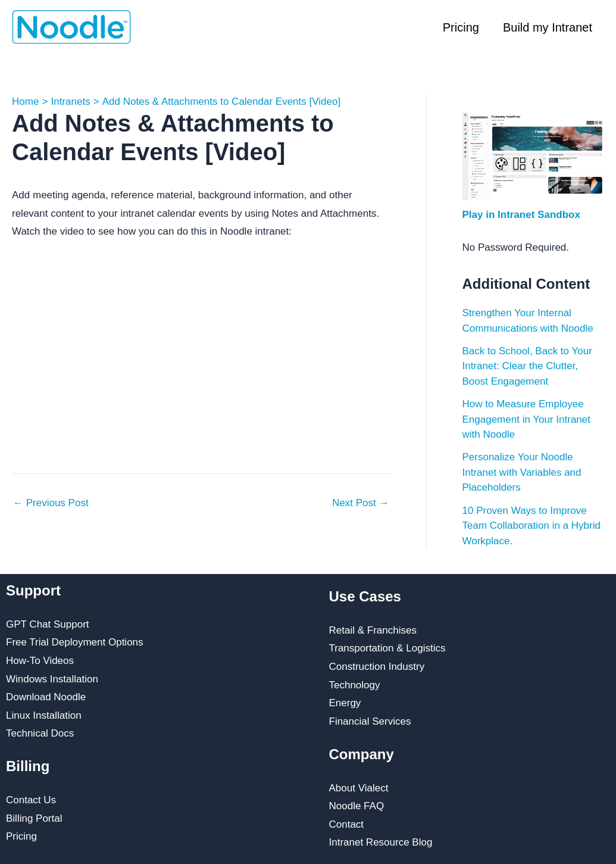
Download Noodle (46, 697)
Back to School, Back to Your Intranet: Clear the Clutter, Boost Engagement (527, 366)
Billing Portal (34, 818)
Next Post (360, 503)
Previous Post (51, 503)
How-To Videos (40, 660)
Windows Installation (52, 679)
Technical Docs (40, 733)
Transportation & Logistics (387, 648)
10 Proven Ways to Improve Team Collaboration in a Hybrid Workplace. (531, 526)
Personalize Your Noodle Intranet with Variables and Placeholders (521, 472)
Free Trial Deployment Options (74, 642)
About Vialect (359, 788)
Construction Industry (377, 666)
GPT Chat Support (47, 624)
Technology (354, 685)
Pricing (461, 27)
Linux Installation (44, 715)
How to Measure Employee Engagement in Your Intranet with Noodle (526, 419)
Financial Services (370, 721)
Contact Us (31, 800)
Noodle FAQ (356, 806)
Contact (346, 824)
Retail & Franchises (373, 630)
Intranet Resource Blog (381, 842)
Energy (345, 703)
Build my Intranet (547, 27)
